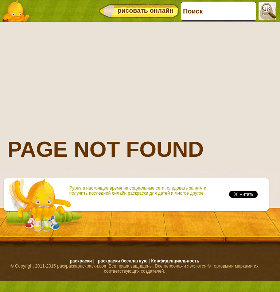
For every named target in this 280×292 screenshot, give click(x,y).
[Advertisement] (138, 75)
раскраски (81, 261)
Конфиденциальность (175, 261)
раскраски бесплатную (122, 261)
